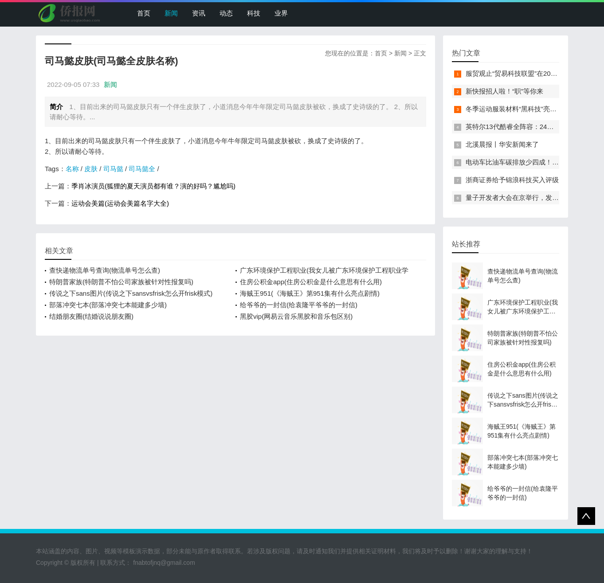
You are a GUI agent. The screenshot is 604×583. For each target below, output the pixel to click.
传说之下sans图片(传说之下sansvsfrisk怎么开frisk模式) (130, 293)
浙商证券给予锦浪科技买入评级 (512, 180)
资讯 (198, 13)
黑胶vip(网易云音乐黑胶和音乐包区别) (296, 316)
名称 (72, 168)
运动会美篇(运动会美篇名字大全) (120, 203)
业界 (281, 13)
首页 (143, 13)
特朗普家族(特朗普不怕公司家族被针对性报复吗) (121, 282)
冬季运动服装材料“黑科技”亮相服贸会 (521, 109)
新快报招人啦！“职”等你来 (504, 91)
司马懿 (113, 168)
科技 (253, 13)
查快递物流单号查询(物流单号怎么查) (104, 270)
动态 (226, 13)
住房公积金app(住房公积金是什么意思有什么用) (311, 282)
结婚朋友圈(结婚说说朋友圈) (91, 316)
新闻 (171, 13)
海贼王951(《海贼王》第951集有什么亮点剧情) (310, 293)
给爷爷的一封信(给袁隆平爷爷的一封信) (298, 305)
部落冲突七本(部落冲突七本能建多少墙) (108, 305)
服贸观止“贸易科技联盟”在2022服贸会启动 (528, 73)
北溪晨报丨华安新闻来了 (502, 144)
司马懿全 (142, 168)
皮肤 (91, 168)
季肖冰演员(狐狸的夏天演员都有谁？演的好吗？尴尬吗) (153, 186)
